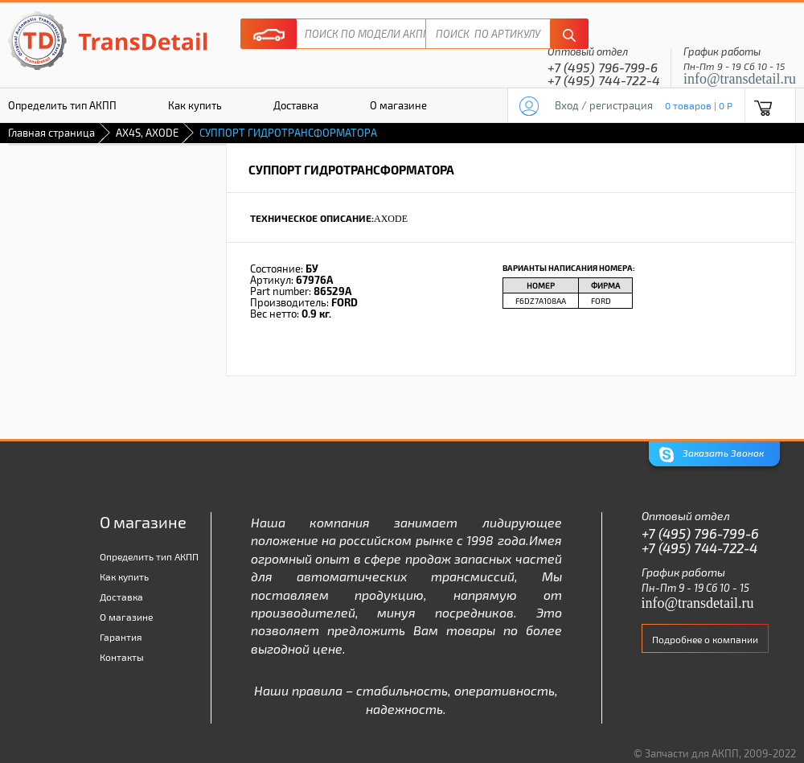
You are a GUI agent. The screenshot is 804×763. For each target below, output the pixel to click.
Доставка (295, 105)
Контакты (122, 656)
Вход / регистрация (604, 105)
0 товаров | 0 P (698, 105)
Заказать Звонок (711, 454)
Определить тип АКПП (149, 556)
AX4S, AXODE (147, 132)
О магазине (398, 105)
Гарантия (121, 636)
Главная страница (51, 132)
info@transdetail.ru (739, 79)
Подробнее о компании (705, 639)
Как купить (195, 105)
